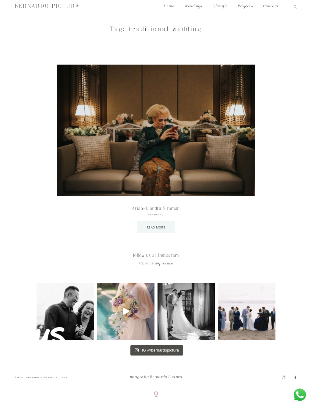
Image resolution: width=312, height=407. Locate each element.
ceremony (156, 214)
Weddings (193, 6)
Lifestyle (220, 6)
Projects (245, 6)
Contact (270, 6)
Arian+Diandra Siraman (156, 209)
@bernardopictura (156, 263)
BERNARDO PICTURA (47, 7)
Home (169, 6)
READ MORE (156, 227)
